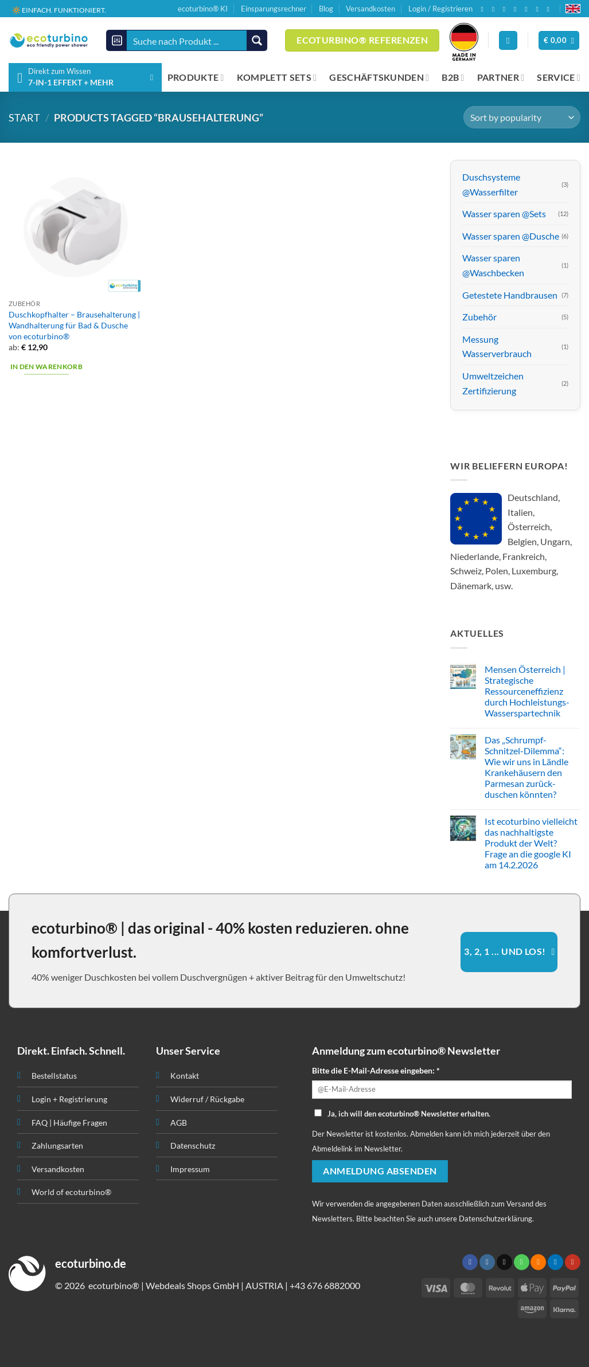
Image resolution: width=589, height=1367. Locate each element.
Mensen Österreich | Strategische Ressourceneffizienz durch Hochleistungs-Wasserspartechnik (527, 691)
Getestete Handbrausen (509, 294)
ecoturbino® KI (203, 8)
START (24, 117)
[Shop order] (521, 117)
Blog (326, 8)
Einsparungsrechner (273, 8)
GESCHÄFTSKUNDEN (379, 77)
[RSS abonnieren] (528, 9)
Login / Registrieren (440, 8)
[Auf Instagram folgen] (495, 9)
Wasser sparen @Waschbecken (493, 266)
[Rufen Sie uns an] (517, 9)
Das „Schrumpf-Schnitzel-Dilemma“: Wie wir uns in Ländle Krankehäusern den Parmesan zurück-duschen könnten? (526, 767)
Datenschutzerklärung (495, 1218)
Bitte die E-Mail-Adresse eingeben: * (376, 1070)
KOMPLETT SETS (277, 77)
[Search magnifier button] (257, 40)
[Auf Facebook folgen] (484, 9)
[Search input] (187, 40)
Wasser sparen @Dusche (510, 235)
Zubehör (479, 317)
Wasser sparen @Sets (504, 214)
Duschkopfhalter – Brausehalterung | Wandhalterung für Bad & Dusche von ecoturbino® (74, 325)
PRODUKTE (195, 77)
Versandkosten (370, 8)
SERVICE (558, 77)
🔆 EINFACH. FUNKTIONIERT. (59, 10)
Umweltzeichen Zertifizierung (493, 383)
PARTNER (501, 77)
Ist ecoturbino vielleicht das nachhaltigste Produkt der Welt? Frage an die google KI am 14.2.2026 (531, 843)
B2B (453, 77)
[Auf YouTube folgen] (550, 9)
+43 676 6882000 (325, 1285)
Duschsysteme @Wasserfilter (491, 184)
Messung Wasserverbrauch (497, 346)
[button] (559, 40)
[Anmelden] (508, 40)
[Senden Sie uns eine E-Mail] (506, 9)
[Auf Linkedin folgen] (539, 9)
